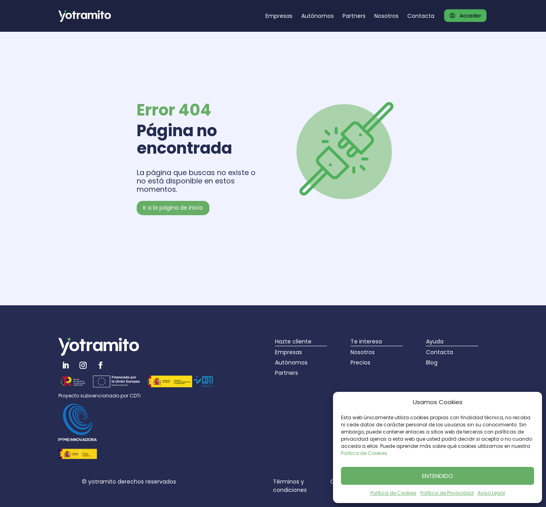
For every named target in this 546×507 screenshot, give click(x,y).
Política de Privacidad (447, 493)
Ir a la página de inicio (173, 208)
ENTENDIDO (437, 476)
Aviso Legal (491, 493)
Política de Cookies (364, 453)
